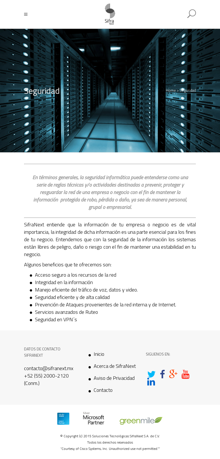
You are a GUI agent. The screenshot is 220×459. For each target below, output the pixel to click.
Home (171, 90)
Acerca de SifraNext (115, 366)
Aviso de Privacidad (114, 378)
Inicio (99, 354)
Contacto (103, 390)
